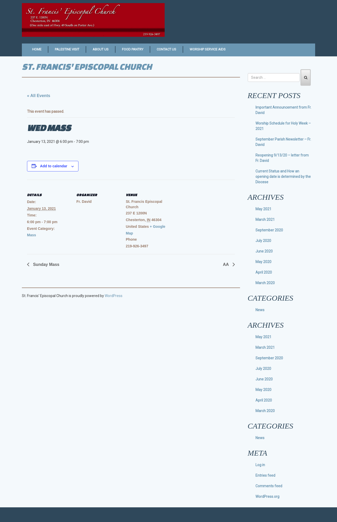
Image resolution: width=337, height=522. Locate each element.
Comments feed (268, 486)
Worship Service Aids (208, 49)
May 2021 (263, 209)
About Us (101, 49)
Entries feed (265, 475)
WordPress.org (267, 496)
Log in (260, 465)
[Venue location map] (202, 215)
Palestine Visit (67, 49)
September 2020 (269, 230)
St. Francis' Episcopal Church (87, 66)
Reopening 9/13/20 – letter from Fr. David (282, 158)
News (259, 310)
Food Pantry (132, 49)
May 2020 (263, 262)
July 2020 (263, 241)
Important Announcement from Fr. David (283, 110)
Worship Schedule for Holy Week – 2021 (283, 126)
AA (226, 264)
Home (36, 49)
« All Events (38, 95)
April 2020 (263, 272)
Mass (31, 235)
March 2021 (265, 219)
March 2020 (265, 283)
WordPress (113, 296)
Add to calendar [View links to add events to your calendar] (53, 166)
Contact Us (166, 49)
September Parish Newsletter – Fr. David (283, 142)
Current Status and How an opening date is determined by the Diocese (283, 176)
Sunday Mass (45, 264)
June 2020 (264, 251)
